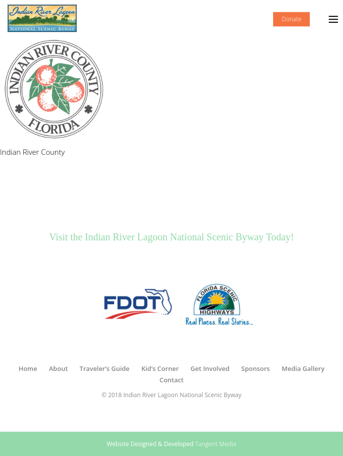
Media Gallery (303, 368)
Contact (172, 379)
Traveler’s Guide (105, 368)
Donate (291, 19)
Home (27, 368)
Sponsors (255, 368)
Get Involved (209, 368)
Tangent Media (215, 444)
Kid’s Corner (159, 368)
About (58, 368)
